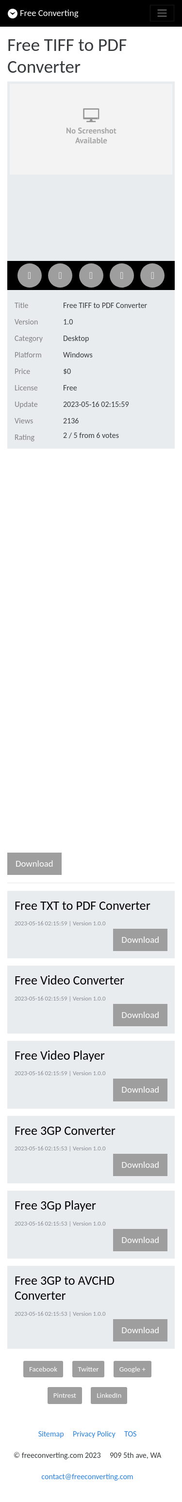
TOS (130, 1433)
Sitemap (51, 1433)
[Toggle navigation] (162, 13)
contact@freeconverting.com (87, 1476)
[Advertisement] (91, 552)
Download (34, 863)
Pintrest (64, 1395)
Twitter (88, 1369)
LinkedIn (109, 1395)
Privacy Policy (94, 1433)
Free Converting (43, 12)
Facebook (43, 1369)
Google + (132, 1369)
